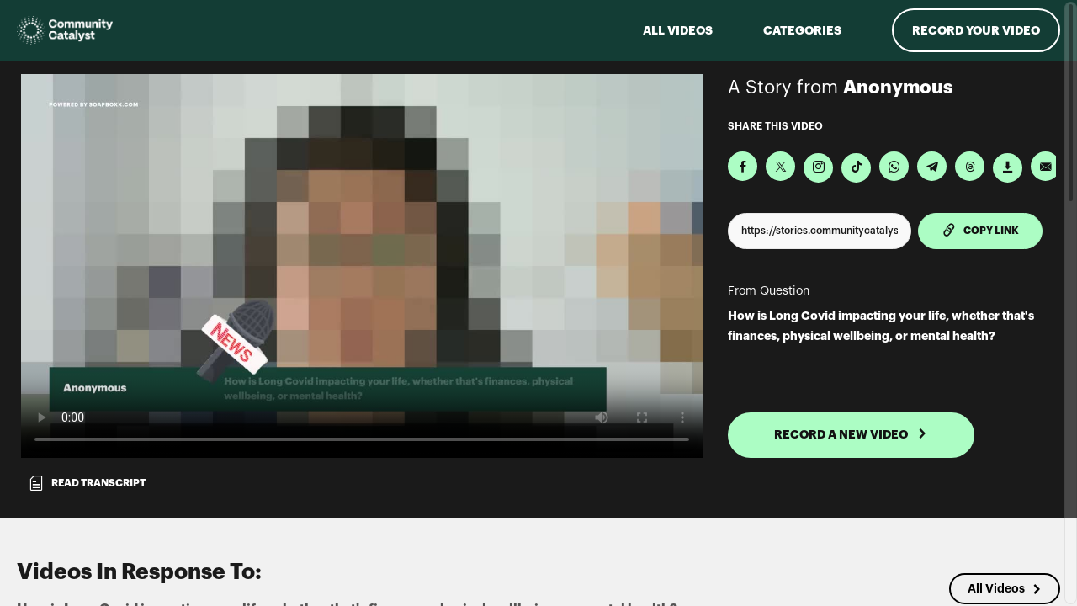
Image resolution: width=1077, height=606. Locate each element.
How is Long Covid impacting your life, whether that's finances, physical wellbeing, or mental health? (881, 326)
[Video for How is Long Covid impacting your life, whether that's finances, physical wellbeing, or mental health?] (362, 266)
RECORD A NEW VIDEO (850, 434)
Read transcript (87, 483)
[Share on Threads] (969, 166)
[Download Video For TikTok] (856, 168)
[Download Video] (1007, 168)
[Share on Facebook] (742, 166)
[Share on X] (780, 166)
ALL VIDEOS (678, 30)
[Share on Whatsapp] (894, 166)
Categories (802, 30)
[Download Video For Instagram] (818, 168)
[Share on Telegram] (932, 166)
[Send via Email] (1045, 166)
